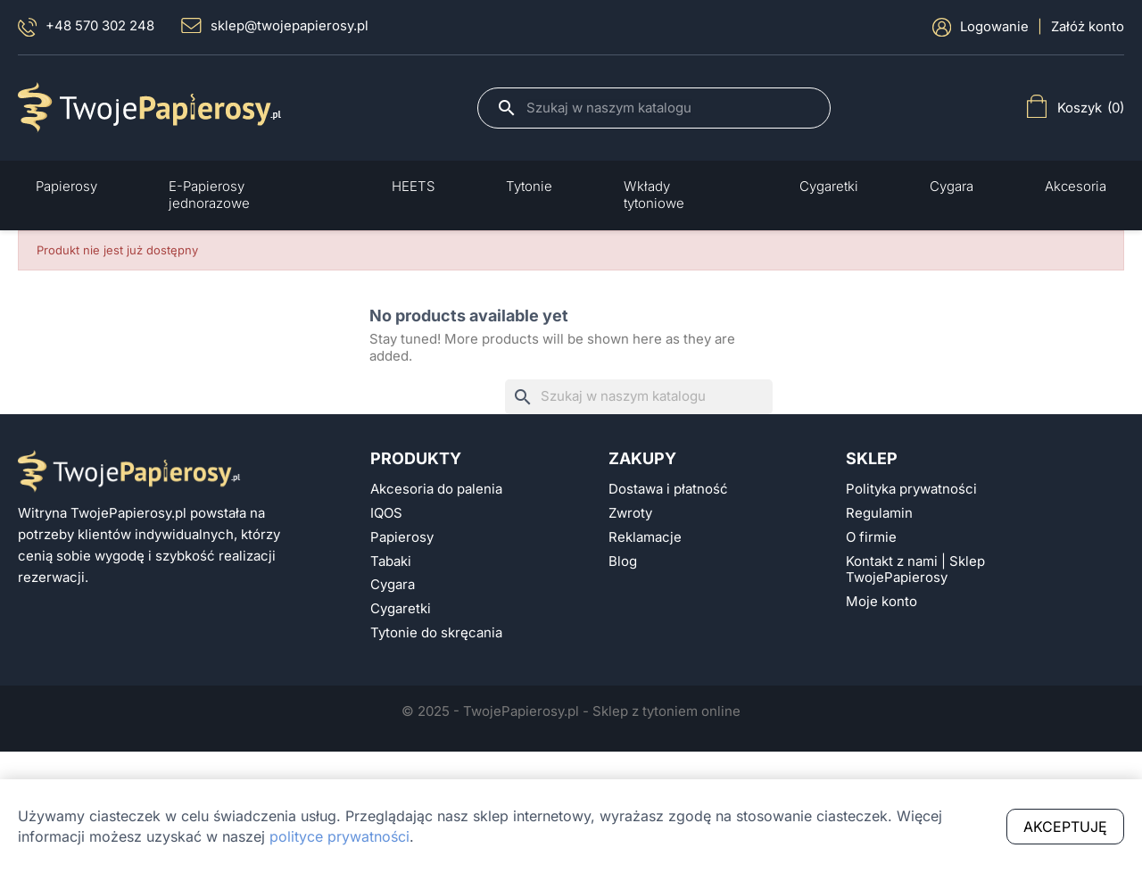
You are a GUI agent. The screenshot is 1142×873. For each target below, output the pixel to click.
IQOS (386, 513)
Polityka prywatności (911, 489)
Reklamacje (645, 537)
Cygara (392, 585)
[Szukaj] (669, 108)
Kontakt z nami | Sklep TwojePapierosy (915, 569)
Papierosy (402, 537)
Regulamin (879, 513)
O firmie (871, 537)
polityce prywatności (339, 836)
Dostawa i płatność (668, 489)
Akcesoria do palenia (436, 489)
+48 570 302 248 (86, 27)
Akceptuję (1065, 827)
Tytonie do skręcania (436, 633)
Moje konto (881, 602)
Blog (622, 561)
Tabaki (390, 561)
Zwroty (630, 513)
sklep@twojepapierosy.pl (274, 26)
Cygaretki (400, 609)
